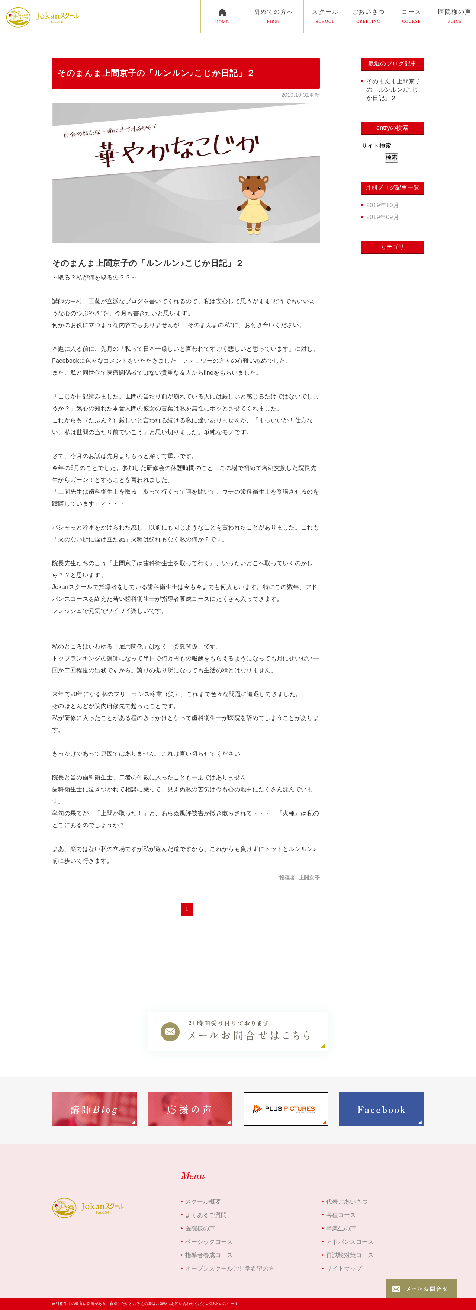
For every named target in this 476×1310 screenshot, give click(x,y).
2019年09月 (382, 217)
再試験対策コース (350, 1255)
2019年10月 (382, 205)
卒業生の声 (341, 1228)
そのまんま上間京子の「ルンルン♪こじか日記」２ (156, 73)
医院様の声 (200, 1228)
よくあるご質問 (206, 1215)
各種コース (341, 1215)
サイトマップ (344, 1268)
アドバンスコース (350, 1242)
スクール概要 (203, 1201)
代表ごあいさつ (347, 1201)
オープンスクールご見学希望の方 (229, 1268)
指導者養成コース (209, 1255)
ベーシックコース (209, 1242)
